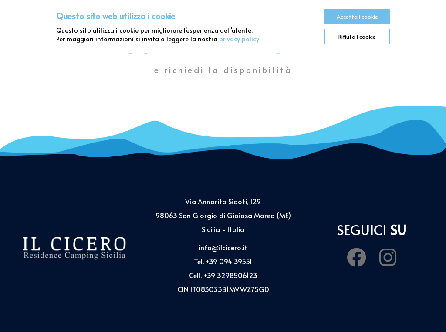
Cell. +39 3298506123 (223, 275)
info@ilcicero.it (223, 247)
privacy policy (239, 38)
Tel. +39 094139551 (223, 261)
